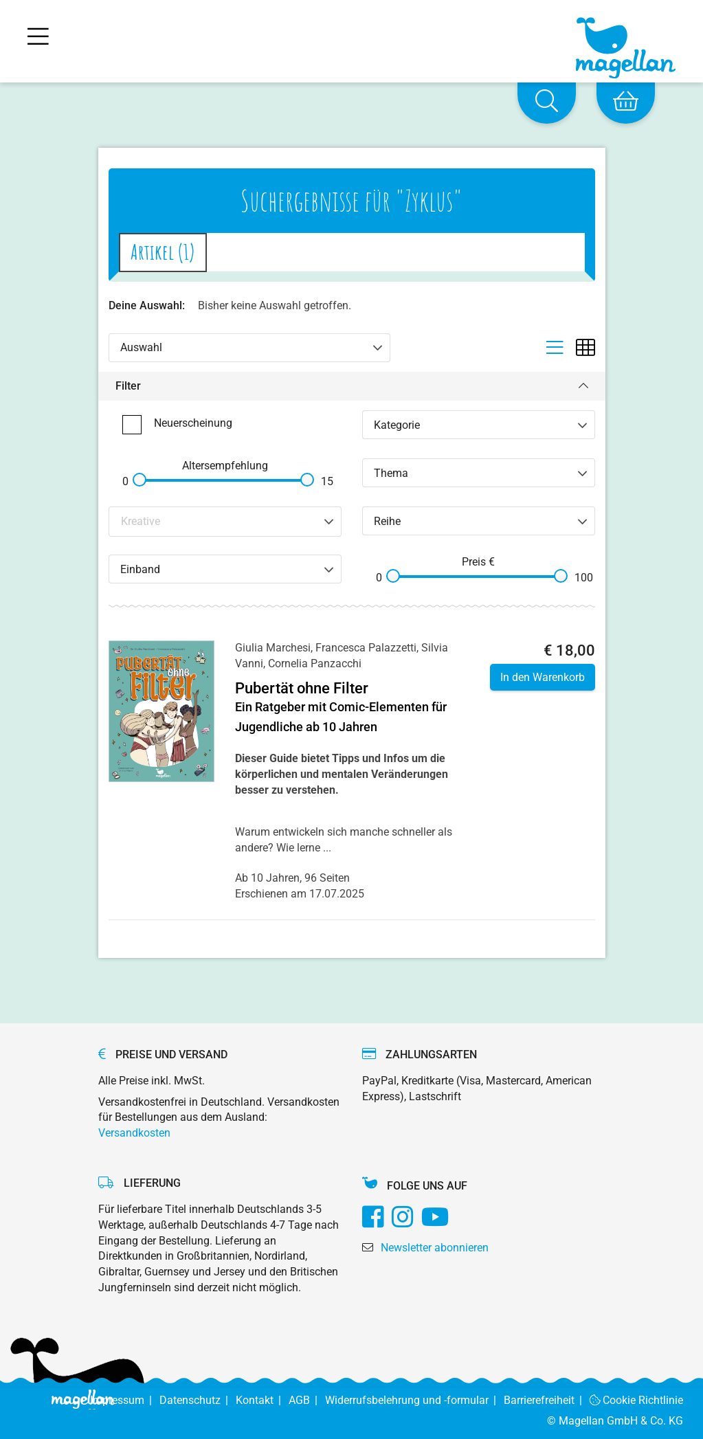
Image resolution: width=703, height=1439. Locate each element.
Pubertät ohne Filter (301, 688)
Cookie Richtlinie (637, 1400)
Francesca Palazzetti (365, 647)
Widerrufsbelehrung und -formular (414, 1400)
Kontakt (262, 1400)
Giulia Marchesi (273, 647)
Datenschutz (197, 1400)
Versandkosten (134, 1132)
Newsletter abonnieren (435, 1247)
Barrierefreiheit (547, 1400)
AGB (307, 1400)
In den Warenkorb (542, 677)
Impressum (124, 1400)
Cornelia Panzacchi (314, 663)
